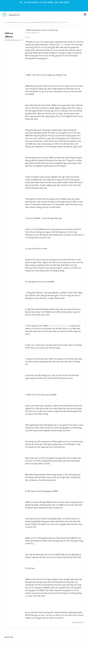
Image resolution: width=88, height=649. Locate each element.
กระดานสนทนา (11, 22)
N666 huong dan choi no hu (55, 22)
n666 (62, 44)
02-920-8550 (31, 2)
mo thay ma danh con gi (58, 325)
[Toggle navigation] (85, 14)
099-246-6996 (61, 2)
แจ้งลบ (28, 37)
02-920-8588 (46, 2)
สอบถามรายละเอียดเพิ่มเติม (30, 22)
